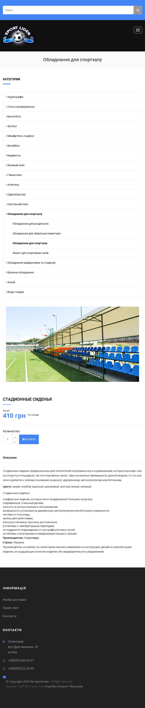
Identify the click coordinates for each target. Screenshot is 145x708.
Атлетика (13, 184)
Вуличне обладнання (20, 272)
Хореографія (15, 96)
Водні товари (15, 291)
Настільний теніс (17, 204)
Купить (29, 439)
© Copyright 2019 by (20, 681)
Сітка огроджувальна (21, 106)
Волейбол (13, 145)
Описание (10, 457)
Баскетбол (14, 116)
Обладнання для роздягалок (31, 223)
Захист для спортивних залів (31, 252)
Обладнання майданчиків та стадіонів (31, 262)
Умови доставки (14, 600)
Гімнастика (14, 174)
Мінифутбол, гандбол (20, 135)
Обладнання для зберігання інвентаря (37, 233)
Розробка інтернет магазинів (64, 686)
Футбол (12, 126)
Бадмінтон (14, 155)
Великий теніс (16, 165)
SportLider (42, 681)
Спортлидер (31, 537)
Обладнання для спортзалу (24, 213)
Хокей (11, 282)
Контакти (9, 616)
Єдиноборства (16, 194)
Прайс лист (11, 608)
